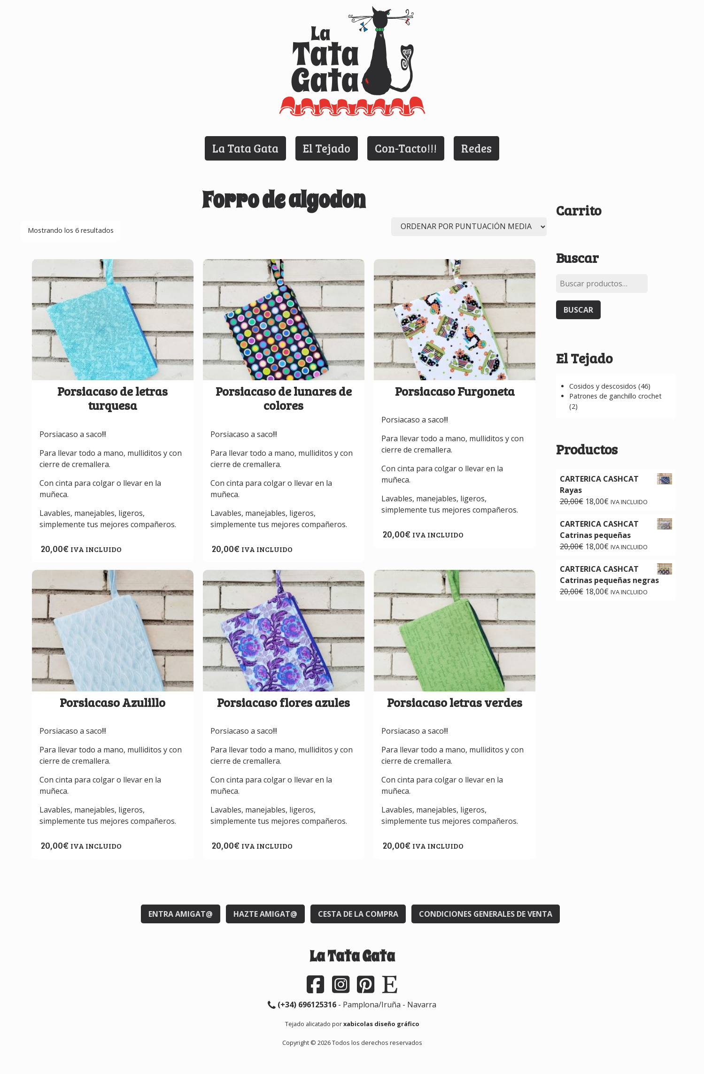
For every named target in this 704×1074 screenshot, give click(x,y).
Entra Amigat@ (180, 914)
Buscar (578, 310)
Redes (476, 148)
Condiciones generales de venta (485, 914)
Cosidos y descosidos (602, 386)
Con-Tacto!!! (406, 148)
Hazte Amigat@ (265, 914)
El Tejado (326, 148)
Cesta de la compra (358, 914)
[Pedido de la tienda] (469, 226)
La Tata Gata (245, 148)
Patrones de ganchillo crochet (615, 395)
